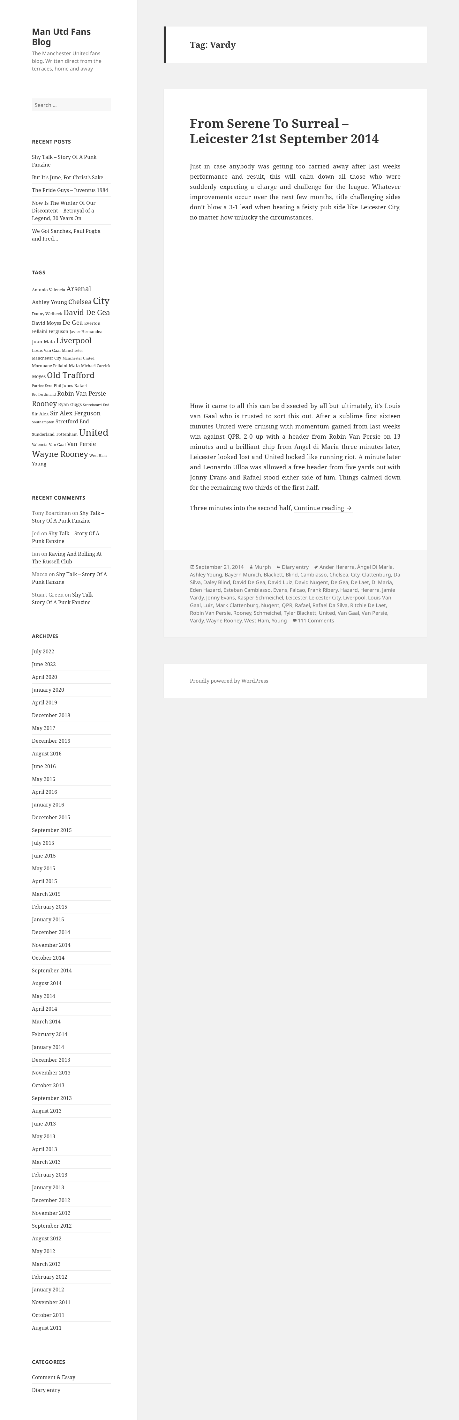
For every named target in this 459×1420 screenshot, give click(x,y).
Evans (280, 589)
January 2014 (48, 1047)
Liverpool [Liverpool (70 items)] (74, 340)
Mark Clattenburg (237, 605)
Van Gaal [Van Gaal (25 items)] (57, 444)
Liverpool (354, 597)
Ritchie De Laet (368, 605)
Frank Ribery (323, 589)
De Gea (339, 582)
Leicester (296, 597)
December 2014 (51, 932)
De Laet (360, 582)
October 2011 (48, 1315)
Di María (382, 582)
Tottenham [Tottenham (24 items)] (67, 434)
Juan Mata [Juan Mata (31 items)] (43, 341)
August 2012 (47, 1238)
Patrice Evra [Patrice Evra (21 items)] (42, 385)
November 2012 (51, 1212)
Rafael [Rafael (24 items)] (80, 385)
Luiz (208, 605)
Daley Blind (216, 582)
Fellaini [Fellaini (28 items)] (39, 331)
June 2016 (44, 766)
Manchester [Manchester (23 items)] (72, 350)
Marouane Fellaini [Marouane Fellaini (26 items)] (49, 365)
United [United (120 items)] (94, 432)
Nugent (270, 605)
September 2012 (52, 1225)
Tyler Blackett (300, 612)
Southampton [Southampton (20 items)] (43, 422)
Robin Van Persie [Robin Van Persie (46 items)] (81, 393)
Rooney (242, 612)
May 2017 (43, 728)
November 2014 (51, 944)
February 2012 (49, 1276)
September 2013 (52, 1098)
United (327, 612)
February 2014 (49, 1034)
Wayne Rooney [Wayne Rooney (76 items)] (60, 454)
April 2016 (44, 791)
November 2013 (51, 1072)
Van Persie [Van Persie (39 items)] (81, 444)
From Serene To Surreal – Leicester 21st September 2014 (284, 131)
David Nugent (311, 582)
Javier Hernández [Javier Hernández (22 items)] (86, 331)
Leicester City (325, 597)
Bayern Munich (243, 574)
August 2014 (47, 983)
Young (279, 620)
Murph (262, 566)
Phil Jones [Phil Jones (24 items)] (63, 385)
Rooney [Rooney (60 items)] (44, 403)
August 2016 (47, 753)
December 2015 (51, 817)
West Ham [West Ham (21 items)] (98, 455)
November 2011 (51, 1302)
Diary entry (46, 1390)
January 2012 (48, 1289)
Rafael (302, 605)
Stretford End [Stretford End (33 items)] (72, 421)
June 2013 (44, 1123)
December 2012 (51, 1200)
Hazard (349, 589)
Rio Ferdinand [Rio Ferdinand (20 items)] (44, 394)
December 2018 (51, 715)
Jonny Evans (220, 597)
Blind (292, 574)
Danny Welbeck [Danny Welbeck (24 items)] (47, 313)
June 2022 (44, 664)
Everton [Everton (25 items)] (92, 323)
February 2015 (49, 906)
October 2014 (48, 957)
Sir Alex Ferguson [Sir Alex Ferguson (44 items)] (75, 413)
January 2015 (48, 919)
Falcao (297, 589)
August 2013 (47, 1110)
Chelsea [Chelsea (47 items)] (80, 301)
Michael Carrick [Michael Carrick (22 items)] (95, 365)
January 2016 (48, 804)
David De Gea (249, 582)
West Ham (256, 620)
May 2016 (43, 779)
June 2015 (44, 855)
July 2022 (43, 651)
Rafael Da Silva (330, 605)
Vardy (197, 620)
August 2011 (47, 1327)
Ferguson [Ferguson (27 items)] (58, 331)
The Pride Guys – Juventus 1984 (70, 190)
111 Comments (316, 620)
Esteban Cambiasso (247, 589)
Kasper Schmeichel (260, 597)
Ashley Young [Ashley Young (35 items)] (49, 302)
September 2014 (52, 970)
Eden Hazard (205, 589)
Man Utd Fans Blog (61, 37)
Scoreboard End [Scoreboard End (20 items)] (96, 405)
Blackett (273, 574)
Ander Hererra (337, 566)
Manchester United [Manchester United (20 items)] (78, 358)
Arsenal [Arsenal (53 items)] (78, 288)
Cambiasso (313, 574)
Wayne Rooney (224, 620)
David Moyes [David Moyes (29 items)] (46, 323)
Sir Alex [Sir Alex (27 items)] (40, 414)
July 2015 (43, 842)
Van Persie (374, 612)
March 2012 (46, 1264)
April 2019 (44, 702)
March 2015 (46, 893)
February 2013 (49, 1174)
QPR (287, 605)
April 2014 (44, 1008)
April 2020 (44, 676)
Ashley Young (206, 574)
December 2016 (51, 740)
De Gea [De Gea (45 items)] (73, 322)
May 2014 (43, 996)
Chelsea (338, 574)
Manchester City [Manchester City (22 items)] (46, 358)
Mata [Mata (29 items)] (74, 365)
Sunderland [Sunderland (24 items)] (43, 434)
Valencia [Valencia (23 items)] (40, 444)
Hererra (370, 589)
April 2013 (44, 1149)
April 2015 (44, 881)
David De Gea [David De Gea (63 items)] (87, 312)
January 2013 (48, 1187)
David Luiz (280, 582)
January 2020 (48, 689)
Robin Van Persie (210, 612)
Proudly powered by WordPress (229, 680)
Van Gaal (348, 612)
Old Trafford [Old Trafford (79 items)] (70, 374)
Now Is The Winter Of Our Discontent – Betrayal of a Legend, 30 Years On (64, 210)
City (355, 574)
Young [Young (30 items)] (39, 463)
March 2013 (46, 1161)
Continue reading (323, 508)
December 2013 (51, 1059)
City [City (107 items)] (101, 300)
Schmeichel (267, 612)
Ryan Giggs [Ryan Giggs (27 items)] (70, 404)
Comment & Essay (53, 1377)
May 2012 (43, 1251)
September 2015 (52, 830)
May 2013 (43, 1136)
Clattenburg (376, 574)
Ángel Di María (375, 566)
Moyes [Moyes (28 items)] (39, 376)
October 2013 (48, 1085)
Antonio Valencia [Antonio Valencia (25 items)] (48, 290)
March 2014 (46, 1021)
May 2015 (43, 868)
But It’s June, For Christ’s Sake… (70, 177)
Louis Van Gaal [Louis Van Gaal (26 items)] (46, 350)
